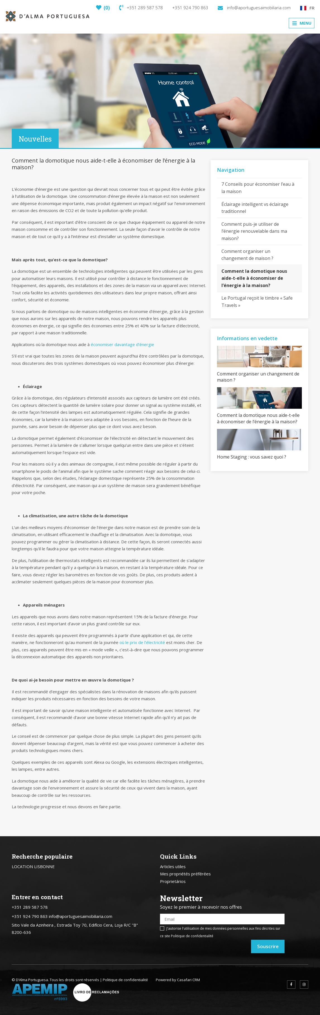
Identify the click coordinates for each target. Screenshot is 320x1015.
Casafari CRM (188, 979)
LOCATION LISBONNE (33, 866)
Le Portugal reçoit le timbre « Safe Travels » (257, 301)
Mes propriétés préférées (185, 874)
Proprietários (173, 881)
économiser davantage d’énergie (122, 344)
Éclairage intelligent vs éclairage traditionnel (254, 208)
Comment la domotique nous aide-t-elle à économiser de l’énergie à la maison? (254, 278)
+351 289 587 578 (141, 7)
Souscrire (268, 946)
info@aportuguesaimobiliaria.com (254, 7)
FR (307, 8)
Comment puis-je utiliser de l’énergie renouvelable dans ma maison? (254, 231)
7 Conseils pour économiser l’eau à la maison (257, 187)
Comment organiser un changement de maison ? (247, 255)
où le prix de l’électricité (142, 642)
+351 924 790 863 (190, 7)
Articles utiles (173, 866)
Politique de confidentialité (192, 936)
